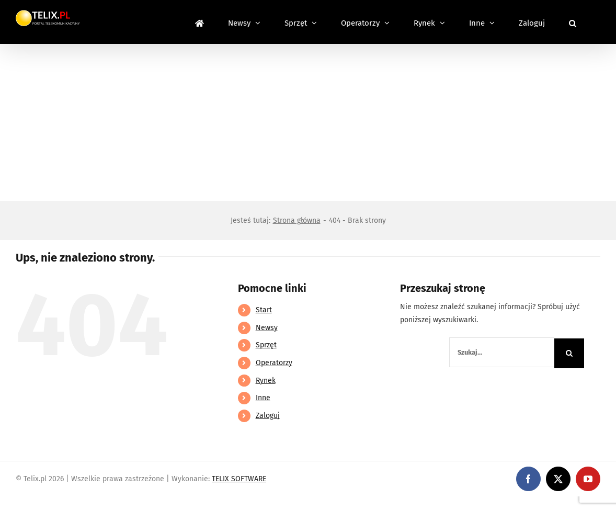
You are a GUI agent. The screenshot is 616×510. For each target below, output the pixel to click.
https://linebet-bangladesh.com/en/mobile (72, 502)
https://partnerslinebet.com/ (194, 502)
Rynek (266, 380)
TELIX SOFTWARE (239, 478)
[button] (572, 22)
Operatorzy (274, 362)
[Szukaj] (569, 353)
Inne (263, 397)
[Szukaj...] (501, 352)
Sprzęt (266, 345)
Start (264, 309)
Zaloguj (268, 415)
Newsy (267, 327)
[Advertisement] (308, 122)
